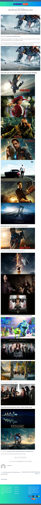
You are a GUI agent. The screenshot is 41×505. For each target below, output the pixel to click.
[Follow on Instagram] (31, 496)
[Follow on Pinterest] (32, 499)
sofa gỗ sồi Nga (4, 479)
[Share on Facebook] (17, 457)
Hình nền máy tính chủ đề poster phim (13, 36)
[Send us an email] (37, 496)
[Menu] (1, 4)
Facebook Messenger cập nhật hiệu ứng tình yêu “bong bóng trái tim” (20, 451)
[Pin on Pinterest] (23, 457)
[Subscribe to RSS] (34, 499)
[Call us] (39, 496)
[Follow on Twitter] (35, 496)
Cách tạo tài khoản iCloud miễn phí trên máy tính (16, 250)
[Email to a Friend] (21, 457)
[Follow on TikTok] (33, 496)
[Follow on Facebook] (29, 496)
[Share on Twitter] (19, 457)
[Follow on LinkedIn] (36, 499)
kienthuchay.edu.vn (20, 8)
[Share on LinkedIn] (25, 457)
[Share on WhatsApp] (16, 457)
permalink (29, 461)
